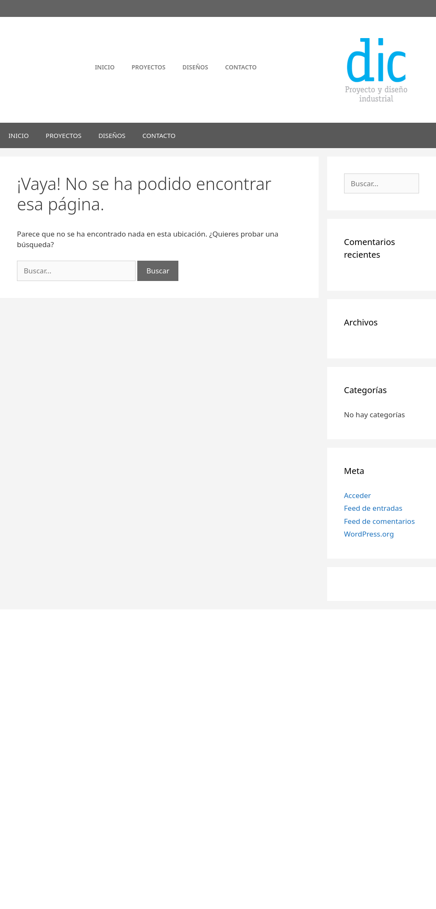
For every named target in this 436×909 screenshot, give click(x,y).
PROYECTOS (63, 135)
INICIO (18, 135)
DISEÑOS (111, 135)
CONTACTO (158, 135)
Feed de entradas (373, 508)
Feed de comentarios (379, 521)
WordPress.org (369, 534)
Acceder (357, 495)
